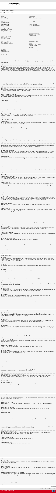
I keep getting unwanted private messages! (34, 25)
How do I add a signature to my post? (6, 36)
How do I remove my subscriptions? (33, 41)
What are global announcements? (5, 51)
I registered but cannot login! (4, 18)
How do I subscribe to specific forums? (34, 40)
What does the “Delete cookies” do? (5, 22)
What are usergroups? (32, 17)
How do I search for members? (33, 35)
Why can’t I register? (3, 17)
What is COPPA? (3, 16)
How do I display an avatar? (4, 30)
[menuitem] (2, 1)
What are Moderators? (32, 16)
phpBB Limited (25, 461)
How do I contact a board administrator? (34, 50)
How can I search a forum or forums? (33, 32)
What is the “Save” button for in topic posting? (7, 43)
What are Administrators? (32, 15)
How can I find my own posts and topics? (34, 36)
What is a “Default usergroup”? (33, 20)
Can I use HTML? (3, 48)
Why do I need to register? (4, 15)
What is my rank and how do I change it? (6, 31)
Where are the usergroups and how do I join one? (35, 18)
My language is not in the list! (5, 28)
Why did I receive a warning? (5, 41)
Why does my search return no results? (34, 33)
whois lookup (7, 474)
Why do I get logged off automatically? (6, 21)
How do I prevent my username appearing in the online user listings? (10, 26)
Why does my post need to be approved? (6, 44)
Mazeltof (6, 491)
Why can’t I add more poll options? (5, 38)
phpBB (36, 146)
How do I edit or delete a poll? (5, 39)
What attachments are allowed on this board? (35, 44)
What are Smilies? (3, 49)
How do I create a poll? (4, 37)
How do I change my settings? (5, 25)
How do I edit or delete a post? (5, 35)
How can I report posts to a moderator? (6, 42)
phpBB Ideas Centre (40, 467)
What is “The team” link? (32, 21)
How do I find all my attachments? (33, 45)
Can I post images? (3, 50)
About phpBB (9, 462)
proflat (2, 491)
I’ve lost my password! (4, 20)
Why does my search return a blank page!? (34, 34)
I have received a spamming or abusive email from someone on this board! (38, 26)
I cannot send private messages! (33, 24)
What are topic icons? (4, 54)
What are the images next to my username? (6, 29)
